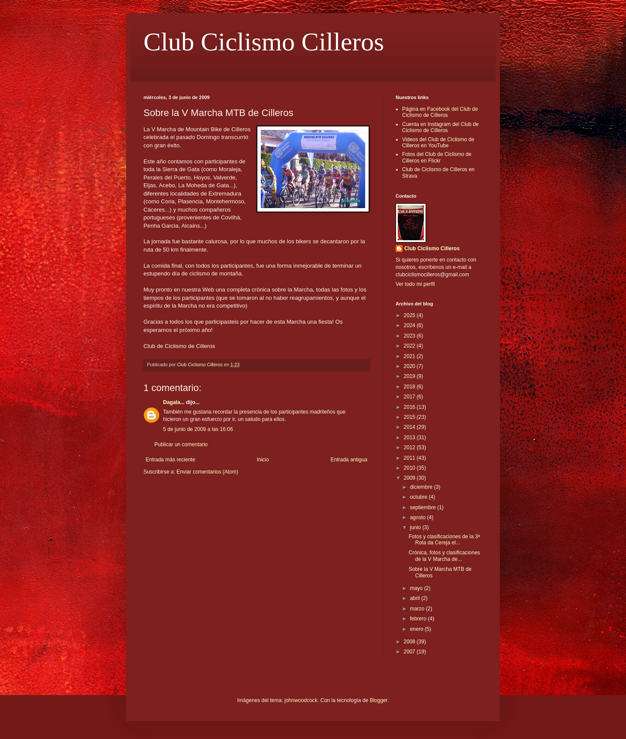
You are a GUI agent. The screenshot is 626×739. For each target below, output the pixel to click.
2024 (410, 325)
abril (415, 598)
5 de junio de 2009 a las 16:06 (198, 429)
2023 (410, 336)
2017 (410, 397)
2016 (410, 407)
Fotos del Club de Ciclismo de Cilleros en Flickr (436, 157)
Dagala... (173, 402)
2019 (410, 376)
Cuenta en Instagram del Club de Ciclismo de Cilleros (440, 127)
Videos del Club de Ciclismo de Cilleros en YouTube (438, 142)
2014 (410, 427)
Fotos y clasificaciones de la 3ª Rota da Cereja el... (444, 540)
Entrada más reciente (170, 460)
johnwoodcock (300, 700)
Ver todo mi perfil (415, 284)
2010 (410, 468)
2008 (410, 642)
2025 (410, 315)
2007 (410, 652)
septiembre (423, 507)
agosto (418, 517)
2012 (410, 447)
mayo (417, 588)
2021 (410, 356)
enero (417, 629)
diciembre (422, 487)
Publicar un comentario (181, 444)
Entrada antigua (348, 460)
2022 (410, 346)
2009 (410, 478)
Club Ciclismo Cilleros (263, 41)
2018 (410, 387)
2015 (410, 417)
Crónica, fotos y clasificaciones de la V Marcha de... (444, 556)
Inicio (263, 460)
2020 (410, 366)
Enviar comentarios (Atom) (207, 472)
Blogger (378, 700)
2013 (410, 437)
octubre (419, 497)
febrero (419, 619)
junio (416, 527)
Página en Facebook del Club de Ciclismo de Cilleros (440, 112)
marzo (418, 609)
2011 (410, 458)
